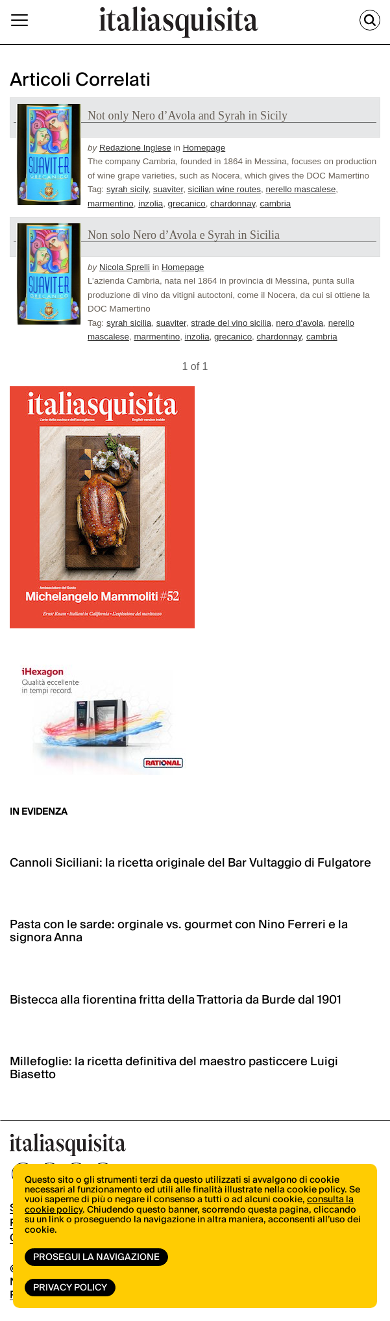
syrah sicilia (128, 323)
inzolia (150, 203)
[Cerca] (370, 20)
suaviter (168, 189)
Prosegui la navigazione (96, 1257)
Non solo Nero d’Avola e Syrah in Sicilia (184, 234)
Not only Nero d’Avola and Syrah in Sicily (187, 115)
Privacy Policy (70, 1288)
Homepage (204, 148)
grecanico (187, 203)
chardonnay (232, 203)
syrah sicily (127, 189)
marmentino (111, 203)
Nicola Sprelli (124, 267)
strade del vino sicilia (231, 323)
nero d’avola (299, 323)
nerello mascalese (300, 189)
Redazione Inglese (135, 148)
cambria (275, 203)
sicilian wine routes (224, 189)
